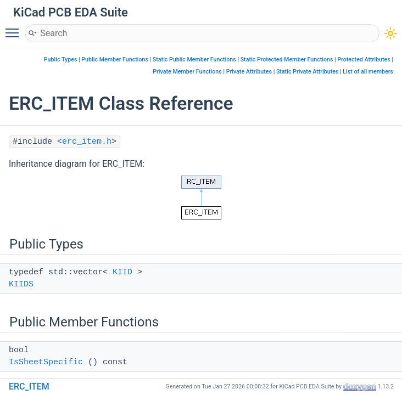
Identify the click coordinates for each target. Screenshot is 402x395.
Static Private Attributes (307, 71)
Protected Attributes (363, 59)
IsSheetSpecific (46, 362)
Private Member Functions (187, 71)
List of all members (368, 71)
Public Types (60, 59)
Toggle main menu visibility (14, 27)
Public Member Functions (114, 59)
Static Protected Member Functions (287, 59)
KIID (122, 272)
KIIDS (21, 284)
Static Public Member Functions (194, 59)
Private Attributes (249, 71)
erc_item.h (86, 141)
